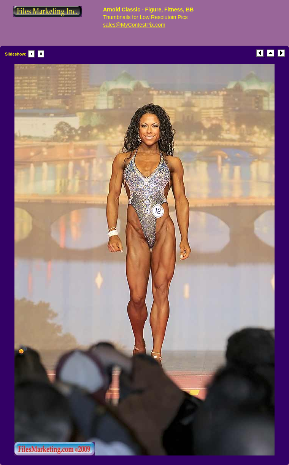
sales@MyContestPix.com (134, 25)
